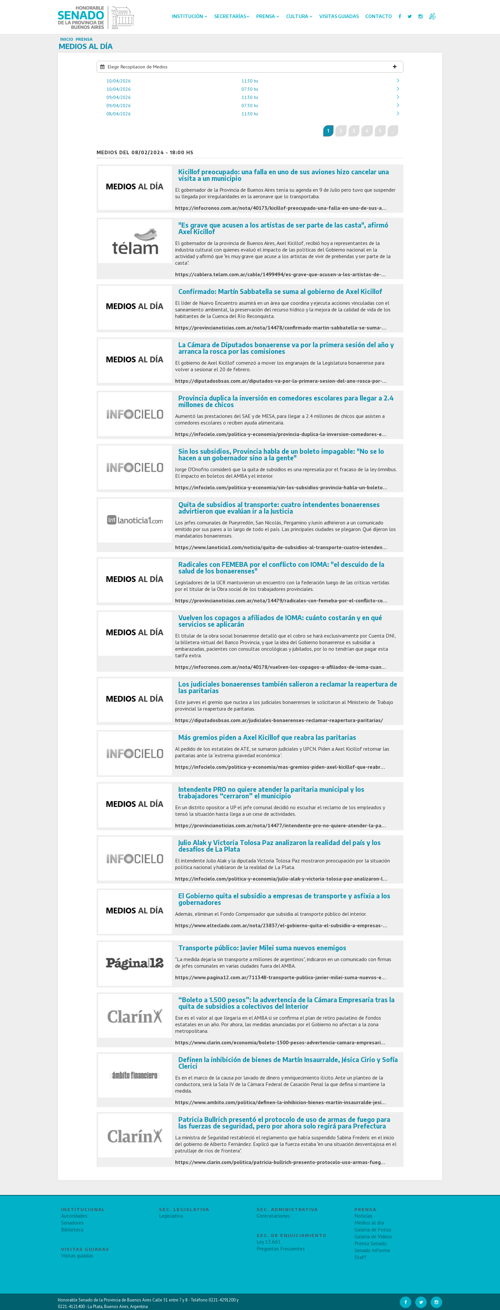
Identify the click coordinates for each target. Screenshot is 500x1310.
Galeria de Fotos (372, 1229)
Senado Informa (372, 1250)
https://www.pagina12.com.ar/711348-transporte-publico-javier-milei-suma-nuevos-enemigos (288, 977)
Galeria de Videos (373, 1236)
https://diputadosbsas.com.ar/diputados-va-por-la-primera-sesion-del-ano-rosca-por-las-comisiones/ (297, 380)
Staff (360, 1257)
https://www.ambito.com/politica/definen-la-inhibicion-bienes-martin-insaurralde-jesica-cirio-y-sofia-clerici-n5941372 (316, 1102)
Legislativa (171, 1215)
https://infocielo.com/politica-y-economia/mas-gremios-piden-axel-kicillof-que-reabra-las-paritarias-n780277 (308, 767)
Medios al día (369, 1222)
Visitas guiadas (77, 1255)
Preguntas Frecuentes (281, 1248)
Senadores (72, 1222)
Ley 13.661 (269, 1241)
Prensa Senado (370, 1243)
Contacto (378, 16)
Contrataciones (273, 1215)
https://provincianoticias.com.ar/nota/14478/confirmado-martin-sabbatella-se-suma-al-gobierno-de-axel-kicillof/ (312, 327)
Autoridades (74, 1215)
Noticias (363, 1215)
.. (393, 130)
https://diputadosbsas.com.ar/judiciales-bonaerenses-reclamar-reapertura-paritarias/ (279, 720)
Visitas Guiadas (339, 16)
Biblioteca (72, 1229)
